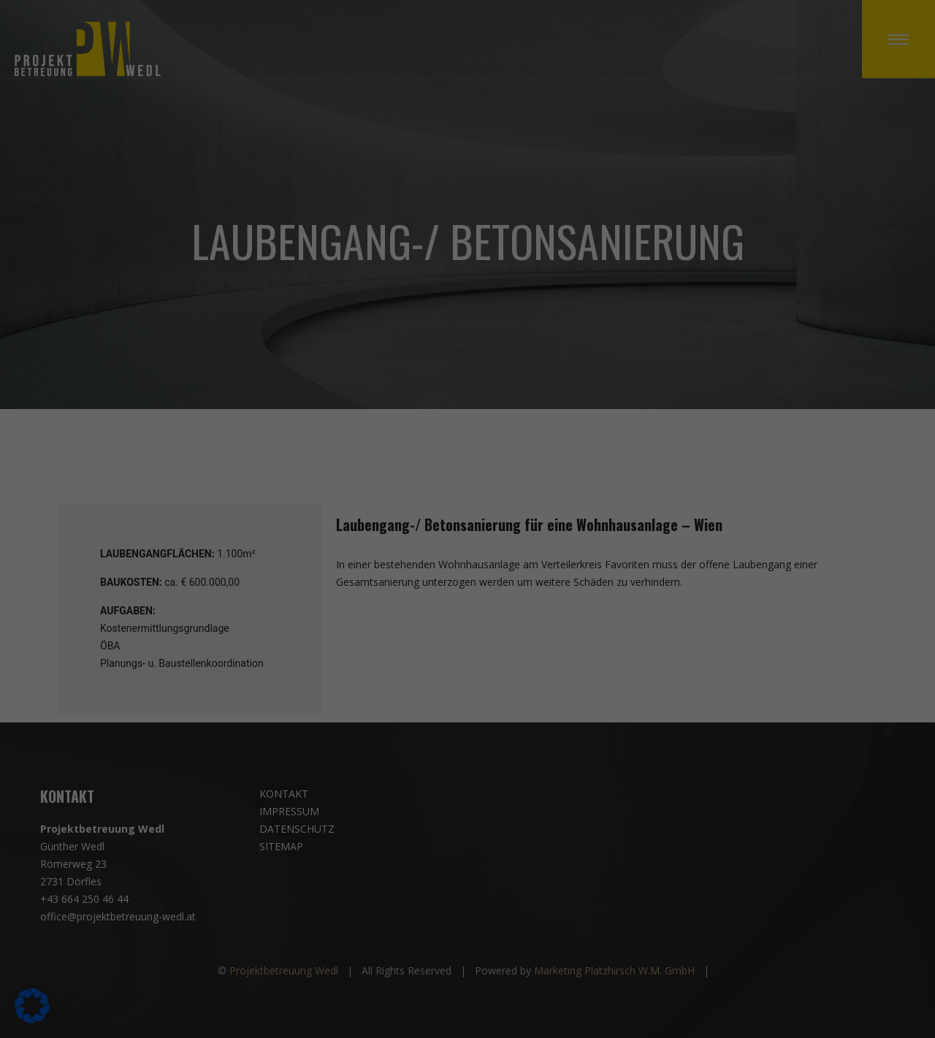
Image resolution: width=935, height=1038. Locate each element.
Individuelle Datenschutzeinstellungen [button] (467, 689)
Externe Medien (533, 428)
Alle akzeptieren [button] (327, 602)
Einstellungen (301, 555)
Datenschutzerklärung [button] (474, 723)
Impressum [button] (543, 723)
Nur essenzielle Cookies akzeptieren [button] (467, 646)
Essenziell (517, 352)
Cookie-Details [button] (397, 723)
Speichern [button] (608, 602)
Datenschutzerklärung (250, 541)
